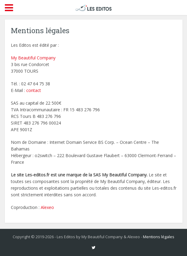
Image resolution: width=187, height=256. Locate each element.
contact (33, 90)
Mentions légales (158, 236)
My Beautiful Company (33, 58)
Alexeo (47, 207)
